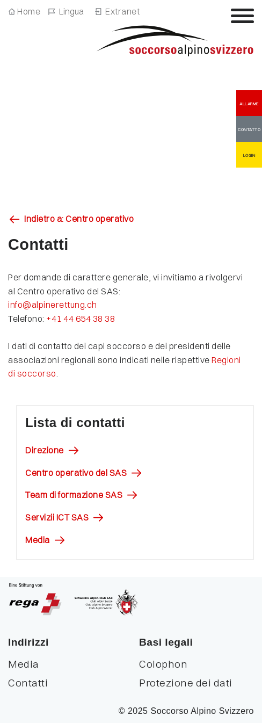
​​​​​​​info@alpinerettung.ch (53, 304)
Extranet (122, 11)
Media (37, 539)
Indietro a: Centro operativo (79, 218)
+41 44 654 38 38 (81, 318)
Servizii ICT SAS (57, 517)
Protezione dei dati (185, 682)
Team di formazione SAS (73, 494)
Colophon (163, 663)
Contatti (28, 682)
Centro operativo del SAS (76, 472)
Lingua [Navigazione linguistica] (71, 11)
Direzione (44, 450)
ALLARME (249, 103)
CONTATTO (249, 129)
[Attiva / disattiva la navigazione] (242, 15)
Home (28, 11)
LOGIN (249, 155)
